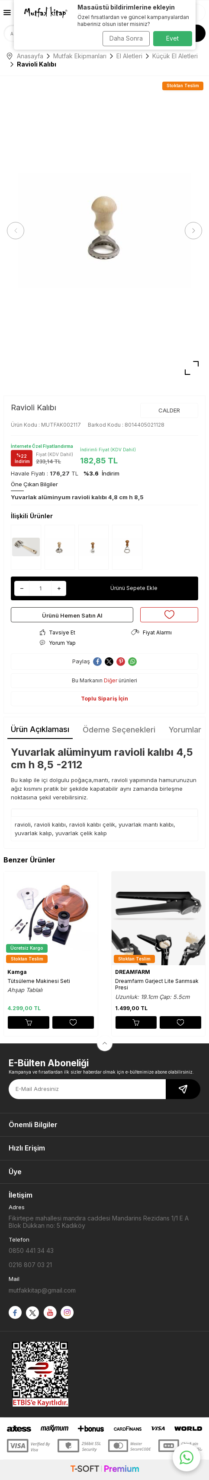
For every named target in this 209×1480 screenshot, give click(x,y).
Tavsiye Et (57, 632)
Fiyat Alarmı (151, 632)
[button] (15, 230)
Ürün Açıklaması (40, 729)
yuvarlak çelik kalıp (81, 833)
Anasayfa (25, 56)
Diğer (110, 680)
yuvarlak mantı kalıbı (146, 824)
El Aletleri (129, 56)
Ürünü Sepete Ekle (134, 588)
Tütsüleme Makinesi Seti (38, 981)
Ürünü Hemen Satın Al (72, 615)
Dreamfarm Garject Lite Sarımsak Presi (157, 984)
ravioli (23, 824)
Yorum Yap (58, 643)
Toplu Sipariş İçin (104, 698)
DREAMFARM (132, 972)
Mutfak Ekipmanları (79, 56)
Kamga (17, 972)
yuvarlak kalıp (33, 833)
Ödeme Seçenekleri (119, 729)
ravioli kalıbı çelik (92, 824)
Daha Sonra (126, 38)
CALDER (169, 410)
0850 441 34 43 (31, 1250)
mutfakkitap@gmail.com (42, 1290)
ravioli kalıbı (50, 824)
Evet (172, 38)
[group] (104, 230)
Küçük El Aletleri (175, 56)
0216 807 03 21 (30, 1264)
